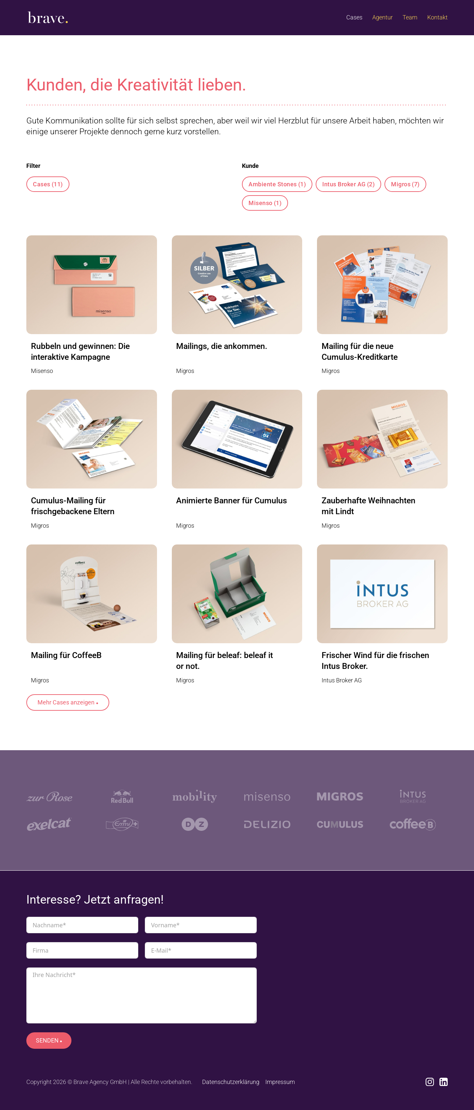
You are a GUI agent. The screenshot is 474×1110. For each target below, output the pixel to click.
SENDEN (47, 1040)
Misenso (265, 203)
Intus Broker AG (348, 184)
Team (410, 17)
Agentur (382, 17)
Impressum (280, 1081)
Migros (405, 184)
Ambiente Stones (277, 184)
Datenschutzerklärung (230, 1081)
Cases (354, 17)
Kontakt (437, 17)
